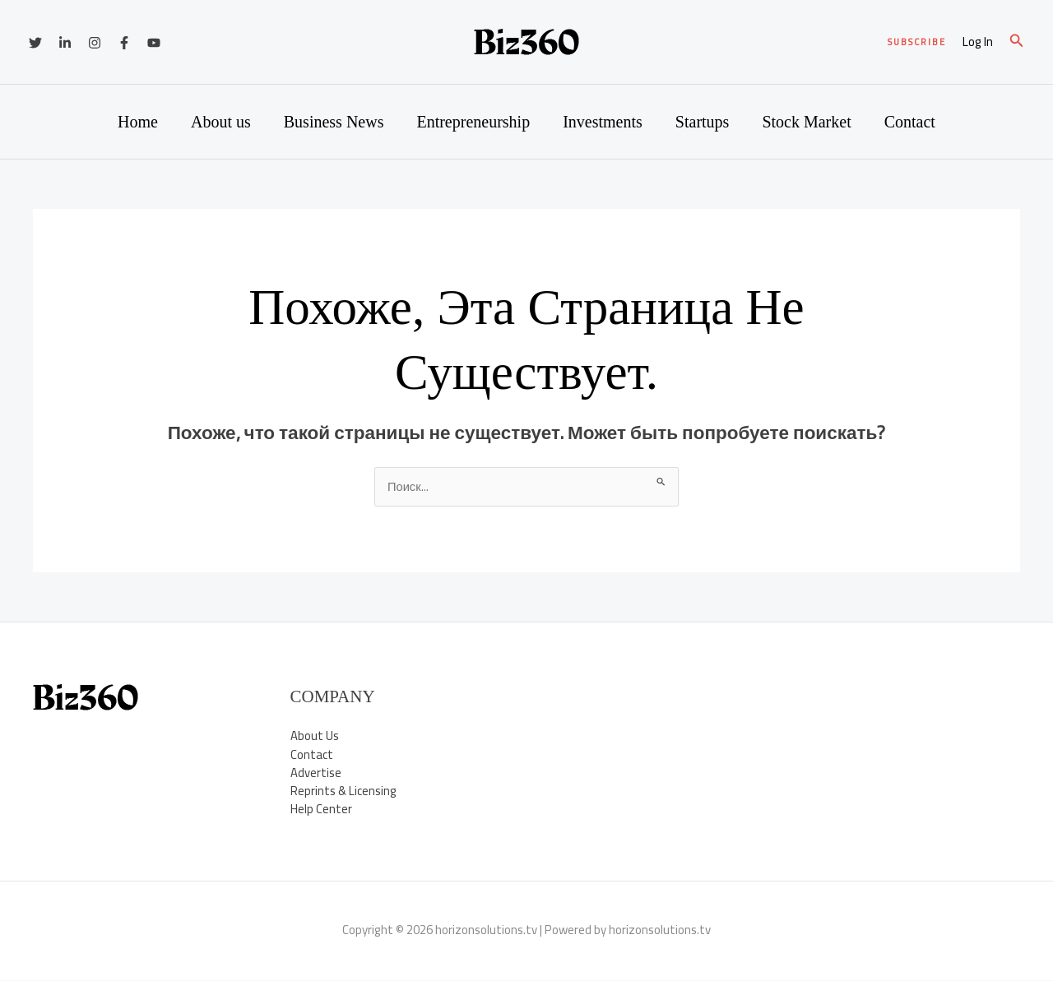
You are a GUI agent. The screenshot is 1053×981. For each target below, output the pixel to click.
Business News (334, 122)
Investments (602, 122)
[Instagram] (94, 42)
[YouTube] (153, 42)
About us (221, 122)
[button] (917, 42)
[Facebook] (124, 42)
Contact (909, 122)
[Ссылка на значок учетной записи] (978, 42)
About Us (314, 736)
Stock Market (806, 122)
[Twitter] (35, 42)
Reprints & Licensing (343, 791)
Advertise (315, 773)
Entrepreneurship (473, 122)
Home (138, 122)
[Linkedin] (65, 42)
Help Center (321, 810)
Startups (702, 122)
